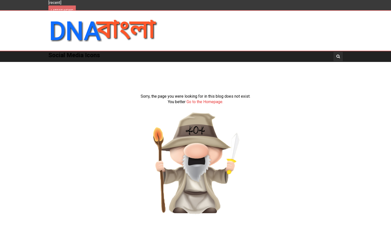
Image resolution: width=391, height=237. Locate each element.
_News (254, 65)
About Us (61, 76)
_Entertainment (225, 65)
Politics (78, 65)
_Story (293, 65)
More (197, 65)
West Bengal (128, 65)
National (156, 65)
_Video (273, 65)
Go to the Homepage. (205, 101)
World (179, 65)
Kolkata (101, 65)
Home (57, 65)
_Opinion (315, 65)
